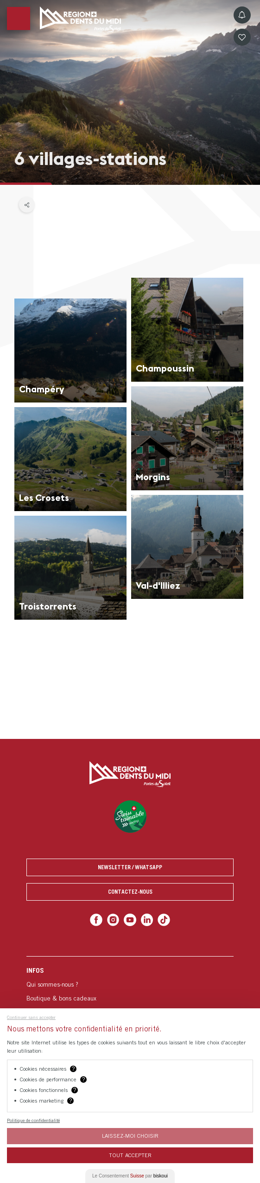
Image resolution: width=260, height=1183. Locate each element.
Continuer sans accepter (31, 1017)
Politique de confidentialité (33, 1120)
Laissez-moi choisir (130, 1135)
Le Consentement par (130, 1175)
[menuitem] (130, 1005)
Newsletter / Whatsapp (130, 867)
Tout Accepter (130, 1155)
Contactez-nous (130, 891)
